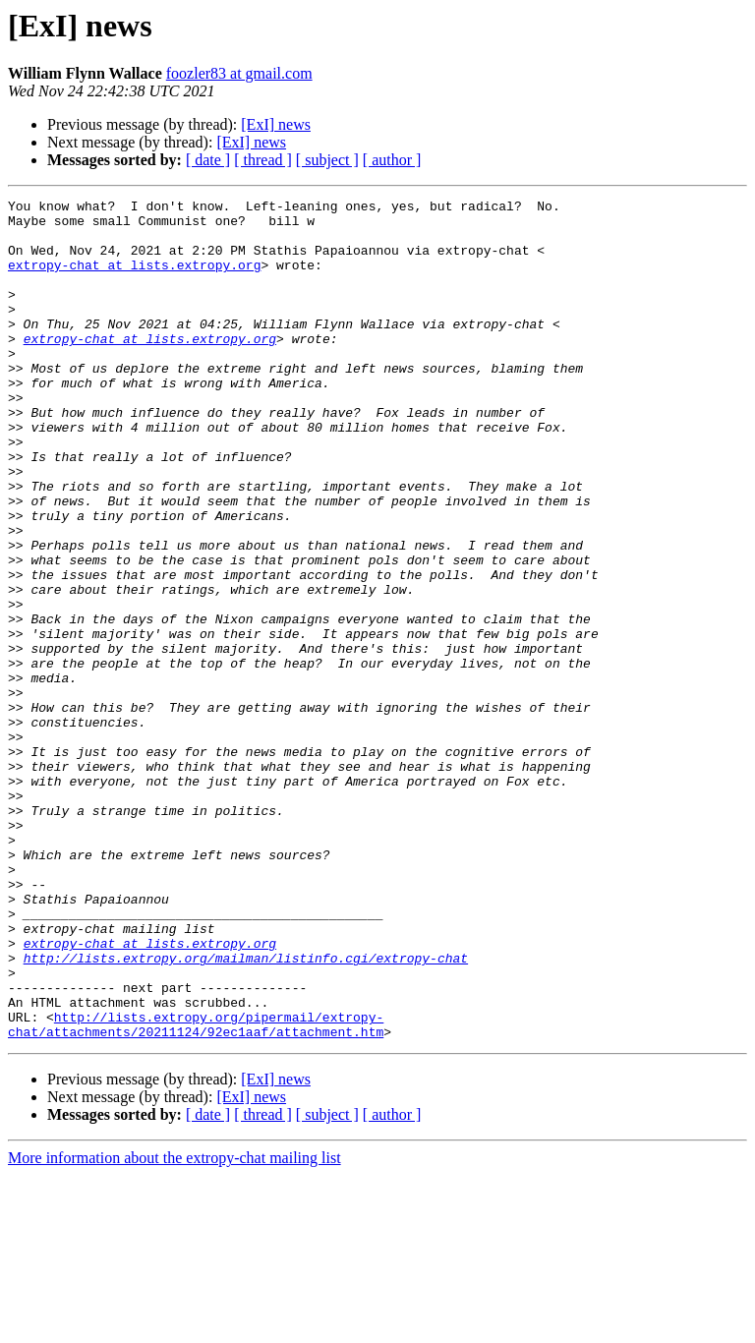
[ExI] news (276, 124)
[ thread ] (263, 159)
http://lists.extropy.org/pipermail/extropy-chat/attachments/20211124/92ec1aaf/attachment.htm (195, 1190)
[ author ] (392, 159)
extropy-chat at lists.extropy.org (134, 279)
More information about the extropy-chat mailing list (174, 1325)
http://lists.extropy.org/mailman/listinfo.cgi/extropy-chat (246, 1111)
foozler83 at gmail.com (239, 73)
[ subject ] (327, 159)
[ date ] (208, 159)
